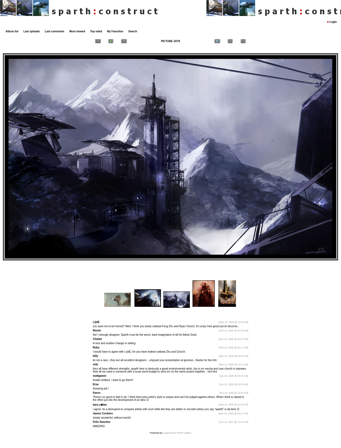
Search (132, 31)
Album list (12, 31)
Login (333, 21)
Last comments (54, 31)
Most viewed (77, 31)
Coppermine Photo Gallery (177, 433)
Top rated (96, 31)
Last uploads (31, 31)
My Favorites (115, 31)
